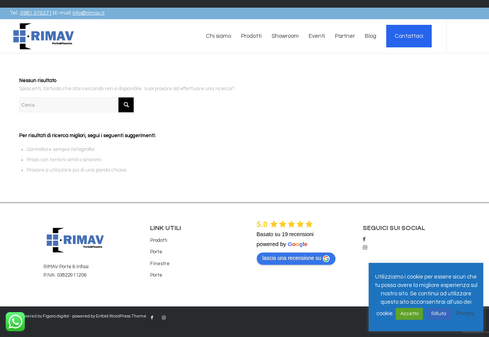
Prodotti (158, 240)
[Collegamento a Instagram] (473, 42)
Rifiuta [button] (438, 313)
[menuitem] (218, 36)
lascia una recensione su (296, 258)
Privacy (465, 313)
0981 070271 (36, 13)
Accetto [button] (409, 313)
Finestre (160, 263)
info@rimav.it (89, 13)
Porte (156, 251)
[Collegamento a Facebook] (462, 42)
